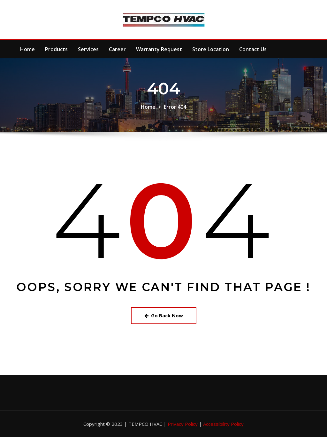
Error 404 (175, 106)
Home (27, 49)
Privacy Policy (183, 424)
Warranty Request (159, 49)
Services (88, 49)
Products (56, 49)
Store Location (210, 49)
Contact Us (253, 49)
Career (117, 49)
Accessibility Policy (223, 424)
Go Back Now (163, 315)
